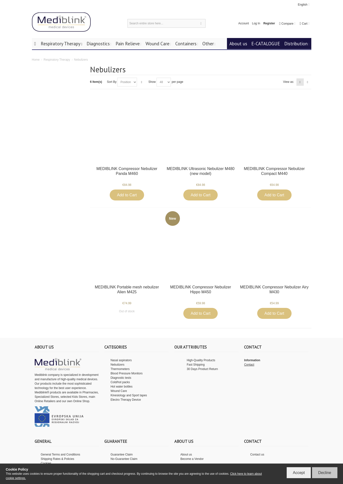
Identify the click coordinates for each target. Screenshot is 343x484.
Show (152, 82)
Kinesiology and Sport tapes (128, 395)
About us (186, 454)
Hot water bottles (121, 386)
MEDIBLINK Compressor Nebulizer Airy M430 (274, 289)
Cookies (46, 463)
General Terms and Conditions (60, 454)
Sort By (112, 82)
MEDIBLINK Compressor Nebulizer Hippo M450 (200, 289)
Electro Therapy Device (125, 399)
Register (269, 23)
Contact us (257, 454)
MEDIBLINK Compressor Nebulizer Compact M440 (274, 171)
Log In (256, 23)
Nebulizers (117, 364)
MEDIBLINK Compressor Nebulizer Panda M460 (127, 171)
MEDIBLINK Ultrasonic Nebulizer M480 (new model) (201, 171)
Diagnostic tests (120, 378)
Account (243, 23)
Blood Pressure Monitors (126, 373)
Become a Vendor (192, 459)
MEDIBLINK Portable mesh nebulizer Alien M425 (127, 289)
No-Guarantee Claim (123, 459)
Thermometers (119, 369)
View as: (288, 82)
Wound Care (118, 391)
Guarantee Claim (121, 454)
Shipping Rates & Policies (57, 459)
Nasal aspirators (121, 360)
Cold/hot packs (120, 382)
